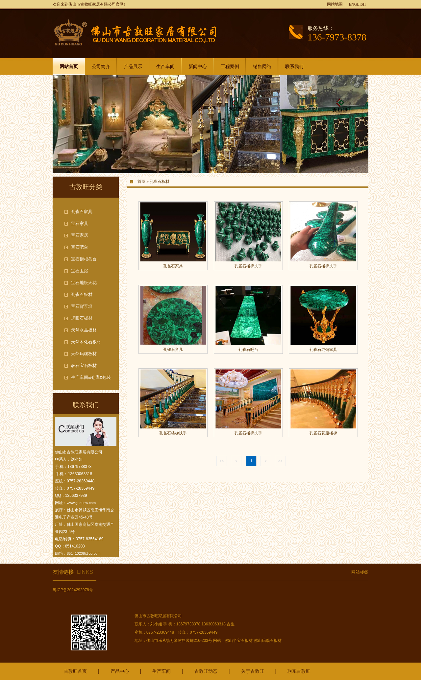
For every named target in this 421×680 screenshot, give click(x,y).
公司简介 (101, 66)
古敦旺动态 (205, 671)
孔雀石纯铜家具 (323, 349)
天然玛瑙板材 (84, 353)
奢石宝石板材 (84, 365)
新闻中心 (197, 66)
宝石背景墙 (81, 306)
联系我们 (294, 66)
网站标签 (359, 572)
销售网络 (262, 66)
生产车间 (165, 66)
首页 (141, 181)
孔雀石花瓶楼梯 (323, 433)
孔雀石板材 (81, 294)
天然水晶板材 (84, 330)
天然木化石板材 (86, 341)
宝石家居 (79, 235)
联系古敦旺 (298, 671)
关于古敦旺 (252, 671)
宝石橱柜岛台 (84, 258)
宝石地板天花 (84, 282)
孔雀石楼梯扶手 (248, 266)
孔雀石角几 (173, 349)
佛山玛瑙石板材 (268, 640)
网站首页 (69, 66)
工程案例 (230, 66)
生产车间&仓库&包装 (91, 377)
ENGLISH (357, 4)
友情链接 (73, 572)
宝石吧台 (79, 247)
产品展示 (133, 66)
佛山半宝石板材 (239, 640)
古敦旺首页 (75, 671)
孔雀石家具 (81, 211)
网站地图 (335, 4)
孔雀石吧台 (248, 349)
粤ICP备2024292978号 (73, 590)
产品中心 (120, 671)
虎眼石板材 (81, 318)
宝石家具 (79, 223)
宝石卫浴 (79, 270)
